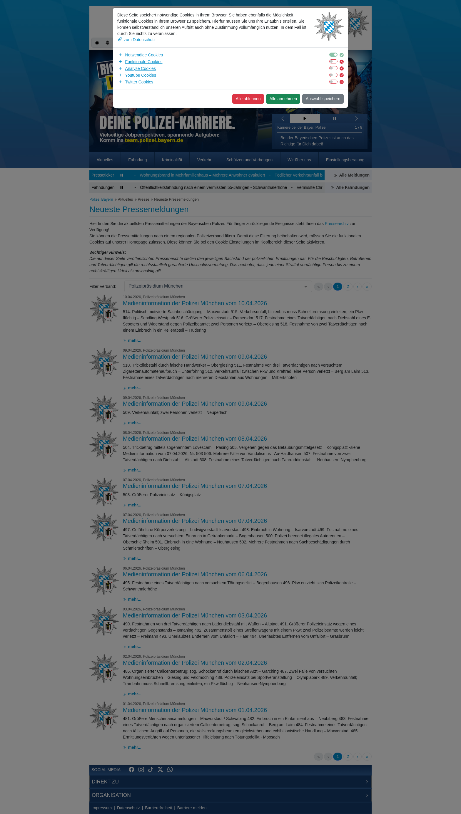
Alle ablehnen (248, 98)
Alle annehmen (283, 98)
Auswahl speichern (323, 98)
